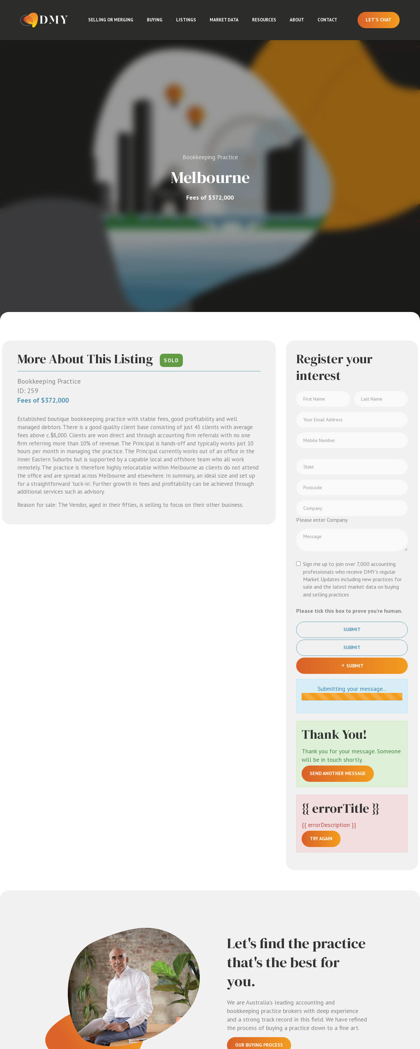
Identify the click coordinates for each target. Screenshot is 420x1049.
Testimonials (372, 956)
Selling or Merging (110, 20)
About (297, 20)
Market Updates (365, 917)
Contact (327, 20)
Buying (155, 20)
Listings (186, 20)
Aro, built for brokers (394, 1019)
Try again (321, 559)
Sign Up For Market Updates (269, 781)
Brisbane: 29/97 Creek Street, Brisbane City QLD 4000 (185, 929)
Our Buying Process (259, 765)
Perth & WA (309, 974)
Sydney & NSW (311, 919)
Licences (366, 944)
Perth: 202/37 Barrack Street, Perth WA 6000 (186, 969)
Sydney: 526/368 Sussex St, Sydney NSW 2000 (188, 907)
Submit (352, 350)
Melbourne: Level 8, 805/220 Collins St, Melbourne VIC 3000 (184, 886)
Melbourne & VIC (312, 901)
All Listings (309, 882)
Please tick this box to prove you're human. (349, 331)
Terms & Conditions (224, 1020)
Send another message (338, 494)
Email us (57, 937)
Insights (366, 903)
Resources (264, 20)
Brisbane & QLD (312, 937)
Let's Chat (379, 20)
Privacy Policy (188, 1020)
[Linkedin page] (16, 1022)
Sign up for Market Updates (70, 968)
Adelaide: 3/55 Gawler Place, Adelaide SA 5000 (187, 950)
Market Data (224, 20)
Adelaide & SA (312, 956)
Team (362, 891)
